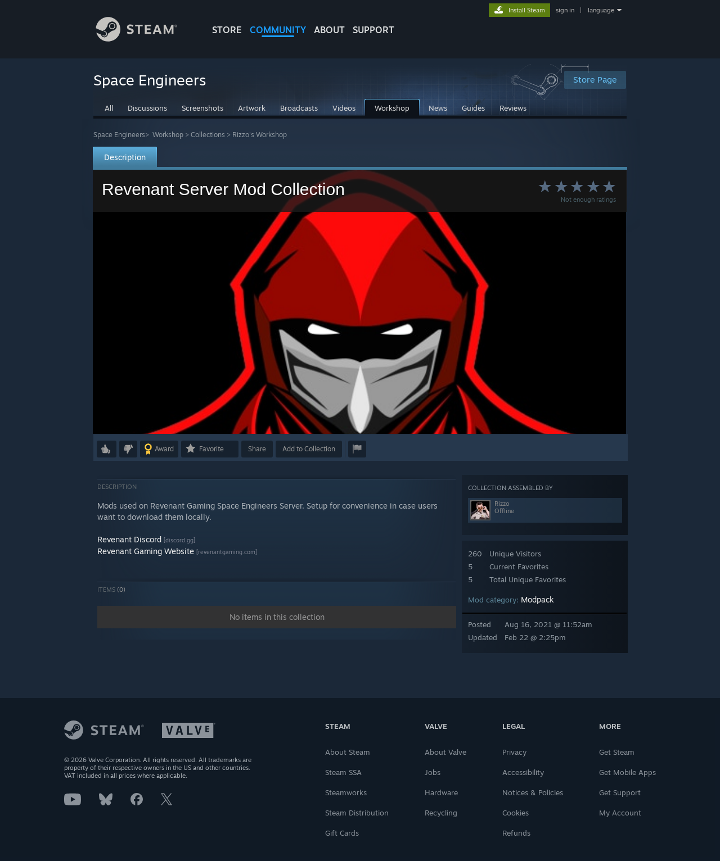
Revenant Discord (129, 539)
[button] (106, 449)
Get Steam (616, 751)
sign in (565, 10)
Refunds (516, 832)
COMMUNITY (278, 29)
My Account (620, 812)
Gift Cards (342, 832)
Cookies (515, 812)
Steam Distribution (357, 812)
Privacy (514, 751)
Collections (208, 134)
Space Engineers (119, 134)
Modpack (537, 599)
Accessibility (523, 772)
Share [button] (257, 449)
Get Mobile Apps (627, 772)
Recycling (441, 812)
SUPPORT (373, 29)
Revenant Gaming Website (145, 551)
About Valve (445, 751)
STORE (227, 29)
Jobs (432, 772)
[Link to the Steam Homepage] (145, 38)
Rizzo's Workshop (259, 134)
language (601, 10)
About (329, 29)
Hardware (441, 792)
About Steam (347, 751)
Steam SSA (343, 772)
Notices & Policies (532, 792)
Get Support (620, 792)
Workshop (167, 134)
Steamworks (346, 792)
